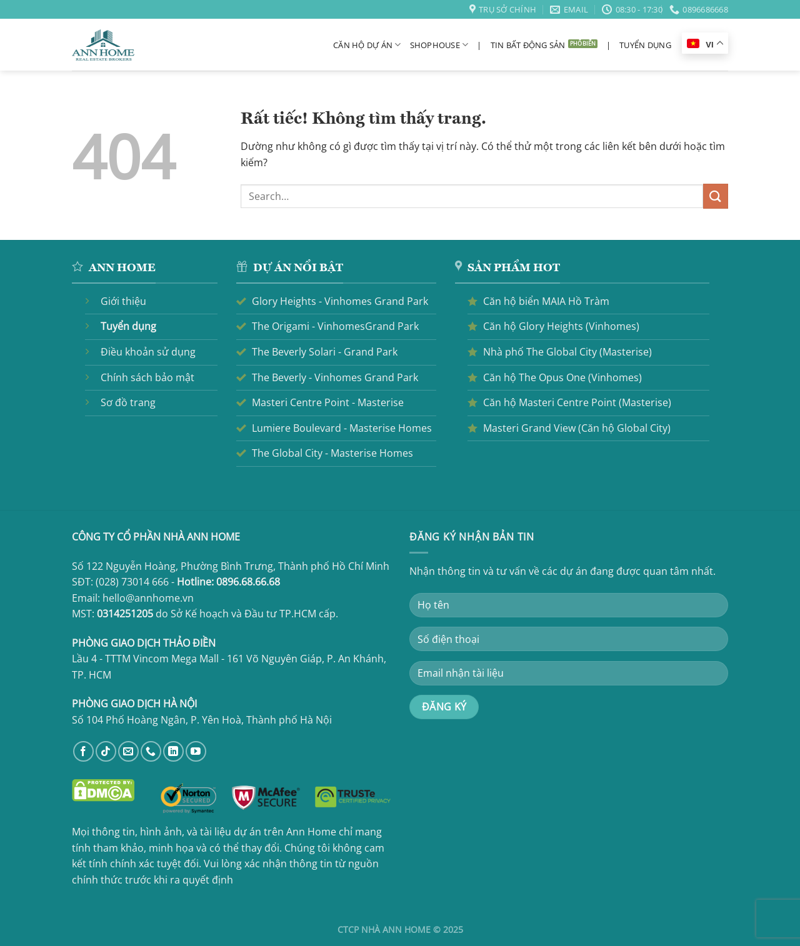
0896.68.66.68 (248, 582)
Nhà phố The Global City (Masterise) (567, 352)
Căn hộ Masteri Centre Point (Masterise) (577, 402)
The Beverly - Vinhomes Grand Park (335, 377)
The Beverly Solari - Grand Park (325, 352)
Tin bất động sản (528, 45)
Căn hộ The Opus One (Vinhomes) (562, 377)
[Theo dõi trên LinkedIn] (173, 751)
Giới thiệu (123, 301)
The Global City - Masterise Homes (332, 453)
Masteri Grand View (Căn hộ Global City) (577, 428)
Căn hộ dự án (367, 45)
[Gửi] (715, 196)
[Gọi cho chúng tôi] (151, 751)
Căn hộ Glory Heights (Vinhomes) (561, 326)
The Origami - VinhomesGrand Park (335, 326)
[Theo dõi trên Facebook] (83, 751)
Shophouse (439, 45)
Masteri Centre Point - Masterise (328, 402)
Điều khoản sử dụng (148, 352)
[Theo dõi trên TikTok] (106, 751)
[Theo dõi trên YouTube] (196, 751)
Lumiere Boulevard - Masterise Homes (342, 428)
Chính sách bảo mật (147, 377)
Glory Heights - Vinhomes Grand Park (340, 301)
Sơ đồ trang (128, 402)
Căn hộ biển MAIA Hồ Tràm (546, 301)
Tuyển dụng (645, 45)
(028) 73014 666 (132, 582)
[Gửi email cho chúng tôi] (128, 751)
